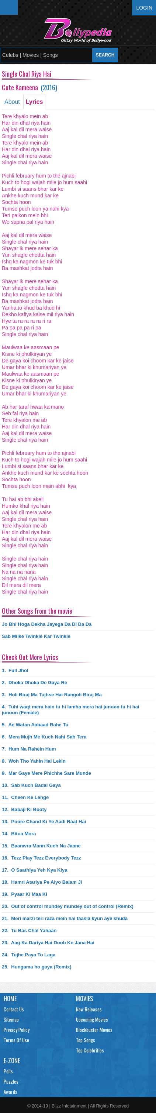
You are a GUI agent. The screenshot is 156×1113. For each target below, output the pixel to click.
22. (29, 930)
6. (44, 737)
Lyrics (34, 102)
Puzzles (11, 1081)
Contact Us (14, 1009)
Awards (10, 1091)
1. (15, 670)
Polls (8, 1071)
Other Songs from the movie (37, 611)
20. (68, 906)
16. (41, 858)
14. (19, 833)
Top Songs (85, 1040)
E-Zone (12, 1060)
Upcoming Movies (92, 1019)
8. (34, 761)
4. (70, 709)
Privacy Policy (17, 1029)
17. (34, 870)
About (12, 102)
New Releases (89, 1009)
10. (31, 785)
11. (25, 797)
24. (28, 954)
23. (48, 942)
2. (34, 682)
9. (46, 773)
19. (24, 894)
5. (35, 724)
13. (44, 821)
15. (41, 846)
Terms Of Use (16, 1040)
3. (52, 694)
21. (65, 918)
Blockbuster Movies (94, 1029)
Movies (84, 998)
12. (24, 809)
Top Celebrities (90, 1050)
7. (29, 749)
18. (42, 882)
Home (10, 998)
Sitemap (11, 1019)
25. (37, 967)
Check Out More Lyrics (30, 657)
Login (144, 8)
